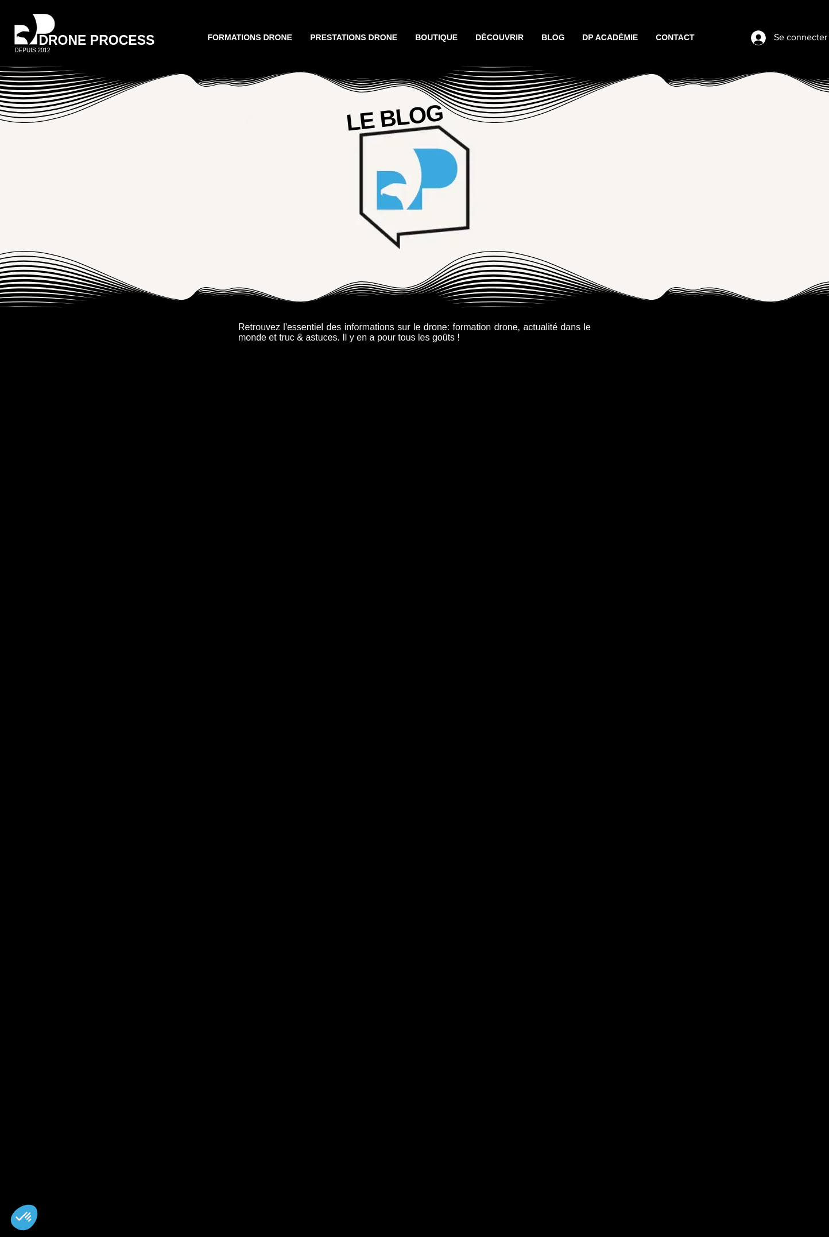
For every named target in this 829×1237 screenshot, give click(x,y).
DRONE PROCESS (96, 40)
